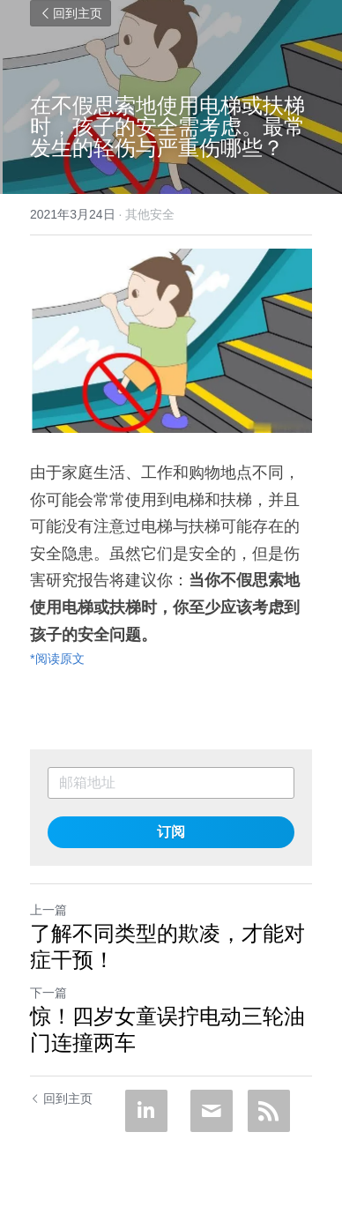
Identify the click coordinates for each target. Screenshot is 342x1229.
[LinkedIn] (146, 1111)
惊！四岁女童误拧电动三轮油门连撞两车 (167, 1029)
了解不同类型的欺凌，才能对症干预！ (167, 946)
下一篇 (48, 993)
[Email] (211, 1111)
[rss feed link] (269, 1111)
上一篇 (48, 910)
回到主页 (70, 13)
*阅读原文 (57, 659)
